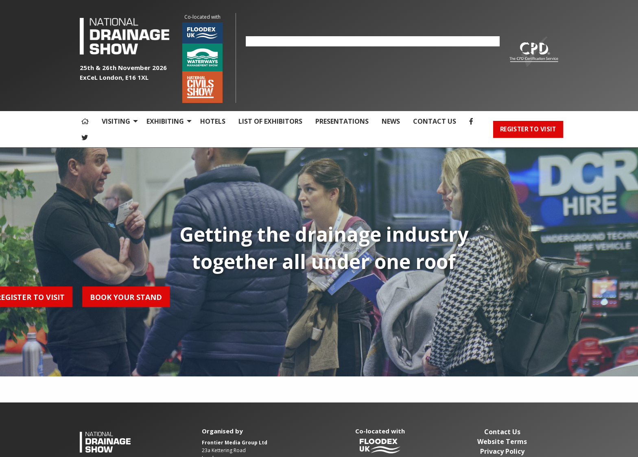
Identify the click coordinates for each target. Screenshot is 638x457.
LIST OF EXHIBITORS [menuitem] (270, 121)
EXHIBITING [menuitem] (165, 121)
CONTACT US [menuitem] (434, 121)
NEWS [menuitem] (391, 121)
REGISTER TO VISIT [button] (528, 129)
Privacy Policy (502, 451)
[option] (373, 41)
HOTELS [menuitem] (212, 121)
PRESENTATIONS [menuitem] (342, 121)
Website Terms (502, 441)
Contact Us (502, 431)
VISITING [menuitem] (116, 121)
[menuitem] (85, 121)
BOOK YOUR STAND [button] (49, 297)
